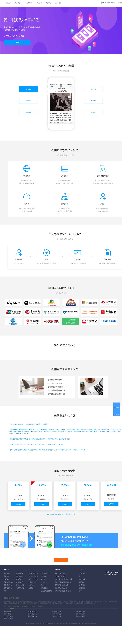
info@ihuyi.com (112, 574)
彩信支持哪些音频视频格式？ (56, 390)
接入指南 (82, 573)
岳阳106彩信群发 (8, 614)
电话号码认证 (20, 588)
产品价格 (39, 3)
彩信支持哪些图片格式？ (55, 380)
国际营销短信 (8, 588)
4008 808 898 (111, 3)
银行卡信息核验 (33, 579)
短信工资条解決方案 (61, 588)
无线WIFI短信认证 (60, 576)
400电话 (43, 579)
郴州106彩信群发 (8, 616)
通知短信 (6, 576)
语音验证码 (19, 582)
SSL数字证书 (45, 573)
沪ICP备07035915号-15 (48, 623)
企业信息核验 (33, 582)
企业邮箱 (43, 582)
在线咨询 (116, 407)
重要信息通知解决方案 (61, 585)
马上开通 (61, 559)
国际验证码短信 (8, 582)
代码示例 (82, 579)
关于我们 (58, 3)
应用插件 (82, 582)
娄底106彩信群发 (80, 616)
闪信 (5, 591)
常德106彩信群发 (32, 614)
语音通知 (19, 579)
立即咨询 (17, 42)
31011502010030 (90, 623)
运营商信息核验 (33, 576)
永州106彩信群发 (32, 616)
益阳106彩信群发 (80, 614)
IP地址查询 (44, 588)
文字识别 (31, 588)
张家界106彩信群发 (57, 614)
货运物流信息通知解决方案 (63, 591)
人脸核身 (31, 585)
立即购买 (18, 504)
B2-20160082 (73, 623)
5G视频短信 (19, 576)
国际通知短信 (8, 585)
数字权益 (43, 576)
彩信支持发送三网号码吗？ (56, 383)
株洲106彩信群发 (32, 612)
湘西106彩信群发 (8, 618)
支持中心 (48, 3)
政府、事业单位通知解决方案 (63, 579)
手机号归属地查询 (46, 591)
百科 (80, 591)
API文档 (81, 576)
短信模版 (82, 588)
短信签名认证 (20, 585)
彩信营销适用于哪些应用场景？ (57, 394)
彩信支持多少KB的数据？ (55, 387)
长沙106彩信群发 (8, 612)
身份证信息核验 (33, 573)
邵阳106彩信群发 (80, 612)
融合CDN (44, 585)
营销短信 (6, 579)
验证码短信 (7, 573)
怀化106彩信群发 (56, 616)
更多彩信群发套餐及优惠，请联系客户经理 (61, 514)
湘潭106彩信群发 (56, 612)
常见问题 (82, 585)
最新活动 (8, 3)
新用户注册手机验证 (61, 573)
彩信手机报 (19, 573)
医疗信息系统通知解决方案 (63, 582)
